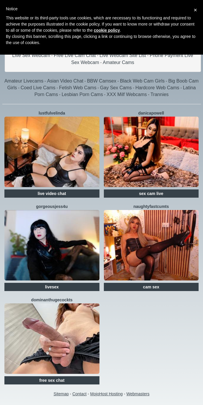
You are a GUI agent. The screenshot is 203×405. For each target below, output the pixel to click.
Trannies (159, 94)
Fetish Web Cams (77, 87)
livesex (52, 287)
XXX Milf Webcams (127, 94)
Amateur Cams (118, 62)
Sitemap (61, 393)
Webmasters (138, 393)
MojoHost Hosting (106, 393)
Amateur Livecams (24, 80)
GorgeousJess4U (52, 206)
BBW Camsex (102, 80)
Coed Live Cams (38, 87)
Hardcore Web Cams (157, 87)
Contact (79, 393)
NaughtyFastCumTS (151, 206)
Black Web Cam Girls (142, 80)
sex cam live (151, 193)
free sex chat (51, 380)
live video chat (52, 193)
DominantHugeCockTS (52, 300)
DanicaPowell (151, 113)
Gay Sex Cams (116, 87)
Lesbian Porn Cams (82, 94)
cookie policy (107, 30)
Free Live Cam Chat (75, 55)
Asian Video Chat (65, 80)
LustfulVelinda (52, 113)
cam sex (151, 287)
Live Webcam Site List (122, 55)
